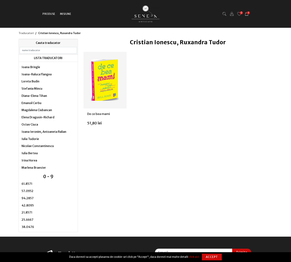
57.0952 (27, 191)
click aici (194, 256)
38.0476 (28, 227)
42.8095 (28, 205)
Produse (48, 14)
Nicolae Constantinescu (38, 146)
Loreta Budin (30, 81)
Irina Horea (29, 160)
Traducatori (26, 33)
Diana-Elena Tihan (34, 96)
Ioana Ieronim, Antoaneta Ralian (44, 131)
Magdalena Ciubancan (37, 110)
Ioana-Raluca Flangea (37, 74)
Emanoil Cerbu (31, 103)
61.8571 (27, 184)
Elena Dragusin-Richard (38, 117)
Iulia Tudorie (30, 139)
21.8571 (27, 212)
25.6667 (27, 219)
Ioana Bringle (31, 67)
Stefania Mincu (32, 88)
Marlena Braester (34, 167)
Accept (212, 257)
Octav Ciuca (30, 124)
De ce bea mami (98, 114)
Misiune (65, 14)
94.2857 (28, 198)
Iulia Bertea (30, 153)
